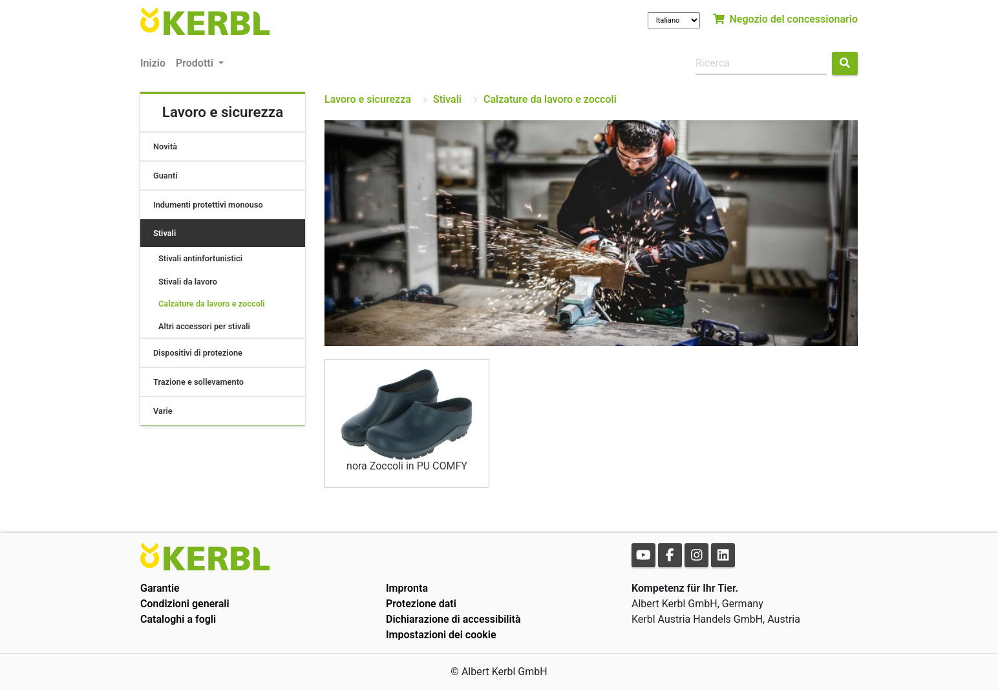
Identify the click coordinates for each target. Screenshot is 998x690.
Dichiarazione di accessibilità (453, 619)
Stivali (164, 233)
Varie (163, 411)
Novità (165, 146)
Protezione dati (421, 604)
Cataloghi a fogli (178, 619)
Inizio (152, 63)
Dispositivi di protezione (197, 353)
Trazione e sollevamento (198, 382)
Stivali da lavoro (187, 281)
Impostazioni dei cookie (441, 635)
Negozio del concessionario (785, 19)
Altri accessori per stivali (204, 326)
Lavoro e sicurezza (367, 99)
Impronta (407, 588)
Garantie (160, 588)
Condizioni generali (184, 604)
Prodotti (196, 63)
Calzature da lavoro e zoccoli (211, 303)
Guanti (165, 175)
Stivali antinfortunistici (200, 258)
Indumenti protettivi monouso (208, 205)
